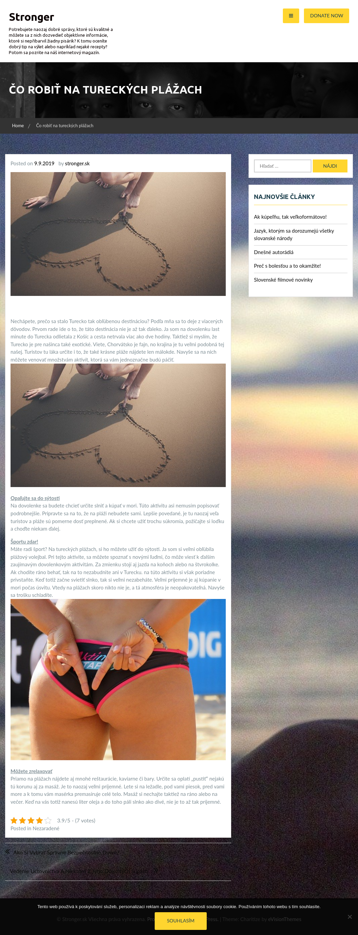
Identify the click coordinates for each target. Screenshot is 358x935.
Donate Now (326, 15)
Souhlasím (180, 920)
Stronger (31, 17)
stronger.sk (77, 163)
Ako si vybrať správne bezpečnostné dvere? (66, 852)
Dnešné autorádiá (273, 252)
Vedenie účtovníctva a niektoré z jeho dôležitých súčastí (79, 871)
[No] (349, 916)
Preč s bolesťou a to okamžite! (287, 266)
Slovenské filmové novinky (283, 280)
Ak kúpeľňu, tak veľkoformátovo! (290, 217)
